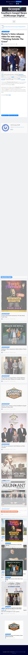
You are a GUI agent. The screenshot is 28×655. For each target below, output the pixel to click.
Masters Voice (5, 115)
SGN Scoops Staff (6, 44)
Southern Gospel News (14, 115)
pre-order (23, 79)
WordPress (17, 651)
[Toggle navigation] (14, 21)
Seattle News (21, 651)
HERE (10, 95)
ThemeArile (14, 653)
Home (3, 25)
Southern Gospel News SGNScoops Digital (14, 14)
